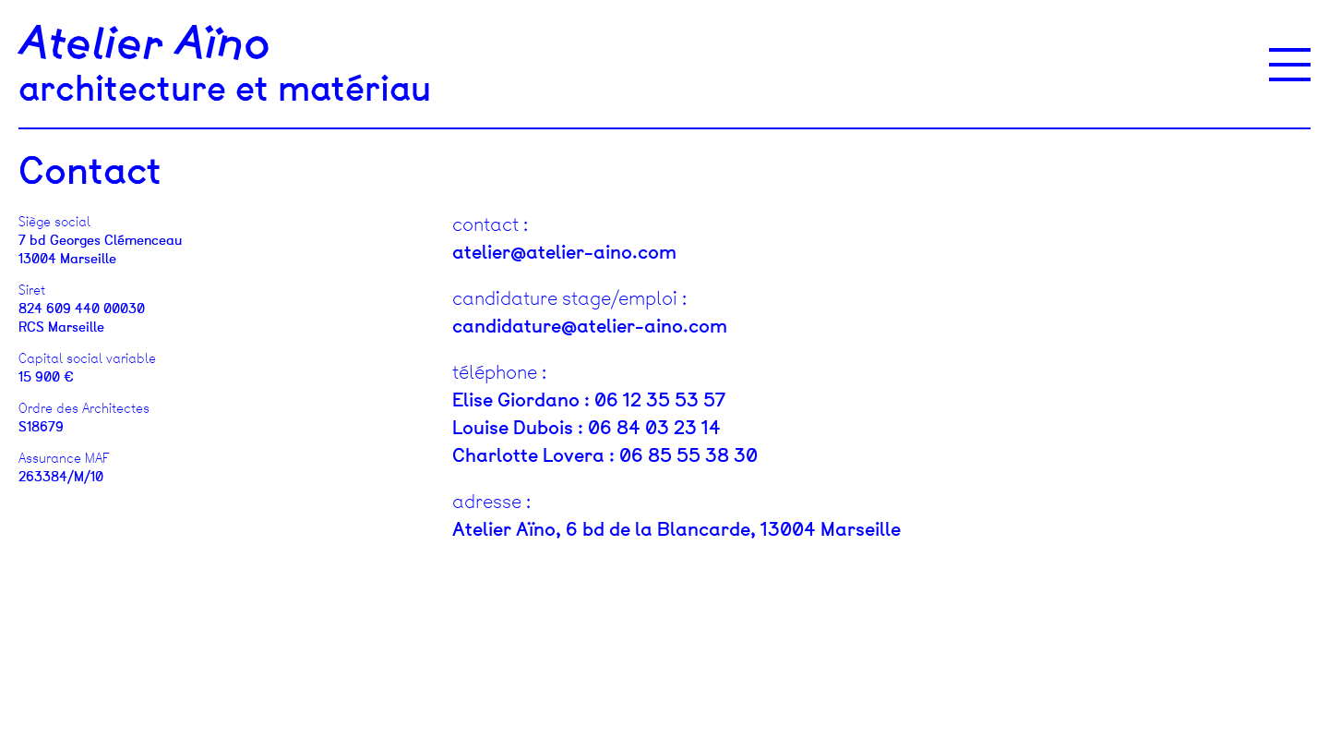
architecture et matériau (224, 89)
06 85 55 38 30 (688, 455)
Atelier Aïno (144, 44)
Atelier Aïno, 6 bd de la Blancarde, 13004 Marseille (676, 529)
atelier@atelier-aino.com (564, 252)
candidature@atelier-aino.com (589, 326)
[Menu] (1290, 65)
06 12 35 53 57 (659, 400)
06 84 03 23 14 (654, 428)
